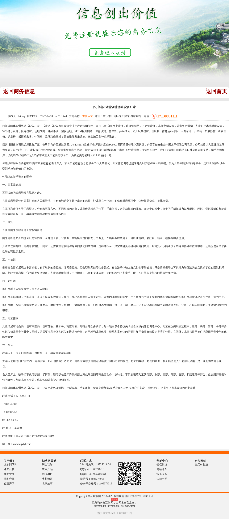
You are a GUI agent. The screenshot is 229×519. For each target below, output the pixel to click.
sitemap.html (128, 505)
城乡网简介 (10, 464)
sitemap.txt (100, 505)
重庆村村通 (201, 464)
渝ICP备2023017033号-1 (139, 496)
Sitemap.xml (113, 505)
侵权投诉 (161, 464)
